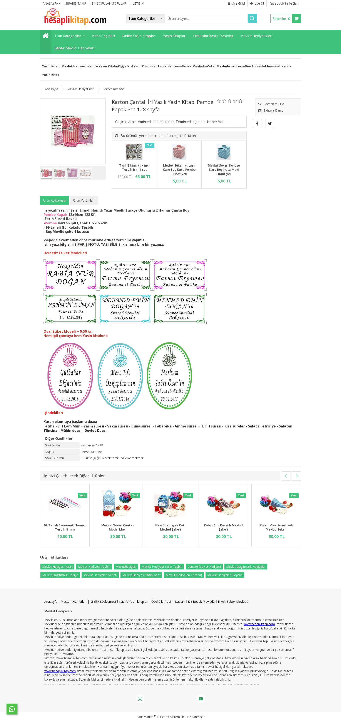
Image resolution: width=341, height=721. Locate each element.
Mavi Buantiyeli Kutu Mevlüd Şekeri (170, 527)
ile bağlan (283, 3)
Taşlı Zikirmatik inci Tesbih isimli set (134, 167)
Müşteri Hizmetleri (73, 601)
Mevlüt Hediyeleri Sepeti (100, 575)
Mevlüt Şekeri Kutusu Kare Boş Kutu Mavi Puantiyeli (224, 169)
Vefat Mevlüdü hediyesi (225, 66)
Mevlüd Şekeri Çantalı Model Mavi (117, 527)
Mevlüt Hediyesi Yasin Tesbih (162, 566)
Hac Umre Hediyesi (166, 66)
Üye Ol (257, 3)
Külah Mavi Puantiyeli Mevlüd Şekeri (276, 527)
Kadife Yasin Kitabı (102, 66)
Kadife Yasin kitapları (133, 601)
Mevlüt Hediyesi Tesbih (94, 566)
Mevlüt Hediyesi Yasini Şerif (141, 575)
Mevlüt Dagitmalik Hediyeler (246, 566)
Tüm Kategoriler (67, 35)
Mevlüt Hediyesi (74, 66)
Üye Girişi (236, 3)
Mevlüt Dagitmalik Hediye (60, 575)
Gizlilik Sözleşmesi (103, 601)
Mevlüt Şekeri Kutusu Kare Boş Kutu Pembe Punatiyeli (179, 169)
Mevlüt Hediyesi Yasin (57, 566)
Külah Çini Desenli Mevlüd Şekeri (223, 527)
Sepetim (282, 18)
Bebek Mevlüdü (194, 66)
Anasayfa (50, 601)
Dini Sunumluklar (258, 66)
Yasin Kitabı (51, 66)
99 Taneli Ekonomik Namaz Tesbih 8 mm (65, 527)
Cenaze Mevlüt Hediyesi (204, 566)
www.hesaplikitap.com (259, 624)
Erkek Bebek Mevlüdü (233, 601)
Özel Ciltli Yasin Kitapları (168, 601)
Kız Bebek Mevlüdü (201, 601)
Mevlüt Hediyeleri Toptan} (184, 575)
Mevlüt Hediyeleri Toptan (224, 575)
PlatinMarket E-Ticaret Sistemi (158, 717)
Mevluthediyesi (125, 566)
